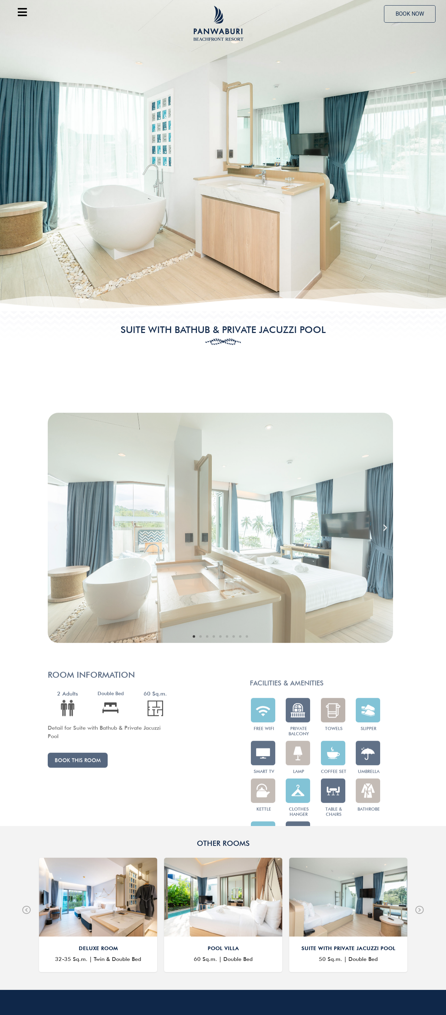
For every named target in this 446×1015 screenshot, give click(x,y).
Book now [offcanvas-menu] (409, 13)
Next (419, 843)
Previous (26, 843)
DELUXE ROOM (98, 881)
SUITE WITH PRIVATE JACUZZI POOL (348, 881)
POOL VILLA (223, 881)
